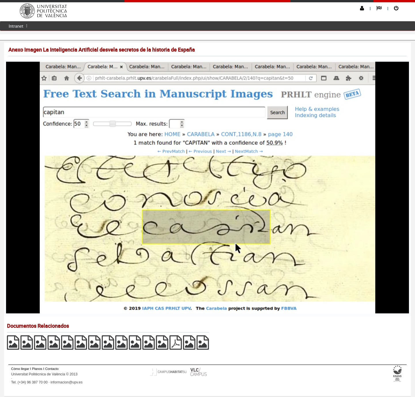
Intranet (16, 26)
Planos (37, 368)
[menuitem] (16, 26)
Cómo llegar (20, 368)
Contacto (52, 368)
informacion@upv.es (66, 382)
